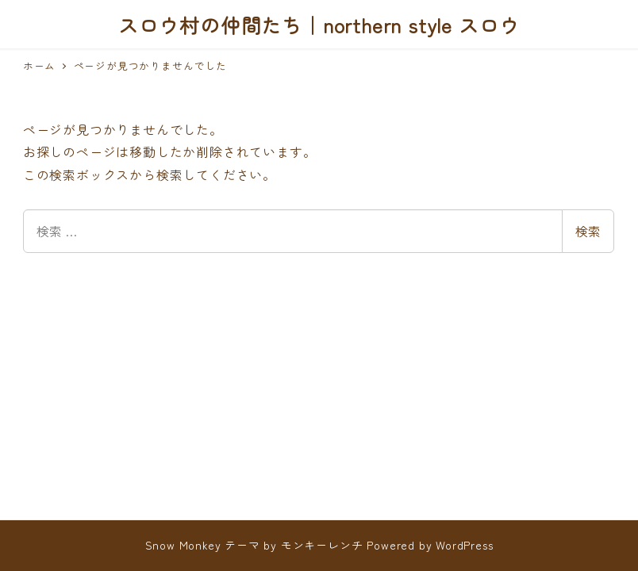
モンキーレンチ (322, 545)
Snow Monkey (183, 545)
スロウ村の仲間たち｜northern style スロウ (319, 24)
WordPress (464, 545)
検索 (588, 230)
